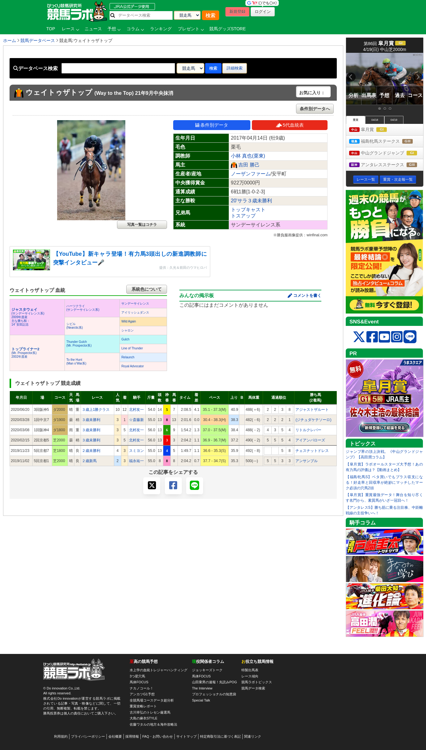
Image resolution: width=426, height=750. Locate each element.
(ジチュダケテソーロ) (313, 420)
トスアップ (243, 215)
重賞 (355, 119)
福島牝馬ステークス (386, 142)
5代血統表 (290, 125)
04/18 (374, 119)
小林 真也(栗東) (248, 155)
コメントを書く (307, 295)
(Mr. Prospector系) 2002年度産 (25, 353)
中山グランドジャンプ (386, 153)
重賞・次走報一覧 (398, 179)
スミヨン (136, 451)
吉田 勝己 (248, 164)
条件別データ (211, 125)
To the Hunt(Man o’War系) (76, 361)
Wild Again (128, 321)
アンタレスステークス (386, 165)
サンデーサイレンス (135, 303)
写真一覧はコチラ (142, 224)
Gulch (125, 339)
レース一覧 (366, 179)
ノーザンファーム (250, 173)
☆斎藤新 (136, 420)
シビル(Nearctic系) (74, 325)
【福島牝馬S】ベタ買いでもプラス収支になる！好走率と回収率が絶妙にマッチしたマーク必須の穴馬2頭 (384, 482)
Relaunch (127, 357)
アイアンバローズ (310, 440)
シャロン (127, 330)
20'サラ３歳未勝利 (251, 200)
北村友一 (136, 409)
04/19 (393, 119)
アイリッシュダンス (135, 312)
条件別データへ (315, 108)
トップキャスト (248, 209)
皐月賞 (373, 130)
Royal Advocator (132, 366)
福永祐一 (136, 461)
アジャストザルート (312, 409)
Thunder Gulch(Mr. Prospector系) (79, 343)
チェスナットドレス (312, 451)
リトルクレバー (308, 430)
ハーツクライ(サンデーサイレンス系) (82, 307)
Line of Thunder (132, 348)
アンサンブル (306, 461)
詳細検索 (235, 68)
